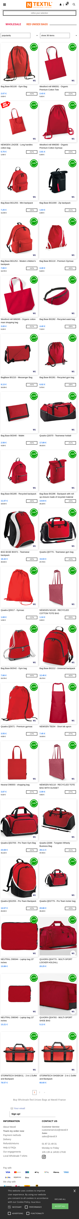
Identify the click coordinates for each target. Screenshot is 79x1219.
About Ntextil (9, 1127)
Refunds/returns (11, 1143)
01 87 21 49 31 (49, 1143)
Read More (36, 1202)
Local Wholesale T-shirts (15, 1156)
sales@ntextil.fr (49, 1136)
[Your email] (32, 1108)
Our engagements (12, 1151)
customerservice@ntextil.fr (55, 1130)
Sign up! (16, 1114)
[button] (60, 4)
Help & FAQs (9, 1147)
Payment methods (12, 1135)
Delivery (7, 1139)
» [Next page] (44, 1092)
